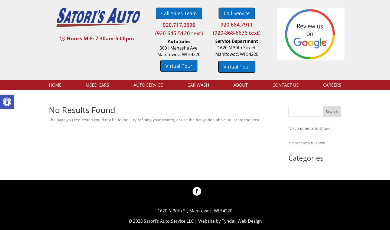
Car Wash (198, 85)
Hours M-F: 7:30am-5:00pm (100, 38)
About (240, 85)
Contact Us (285, 85)
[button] (7, 102)
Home (55, 85)
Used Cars (97, 85)
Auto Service (148, 85)
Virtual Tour (178, 66)
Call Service (237, 13)
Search (332, 111)
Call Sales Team (179, 13)
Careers (332, 85)
